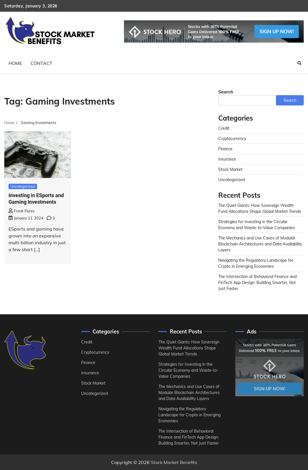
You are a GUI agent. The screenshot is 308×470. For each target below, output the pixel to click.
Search (225, 92)
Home (15, 63)
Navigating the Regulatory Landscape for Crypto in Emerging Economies (189, 414)
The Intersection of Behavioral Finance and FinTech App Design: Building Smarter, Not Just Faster (257, 282)
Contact (41, 63)
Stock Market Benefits (174, 462)
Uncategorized (23, 186)
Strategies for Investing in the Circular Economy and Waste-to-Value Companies (188, 370)
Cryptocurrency (232, 138)
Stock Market (230, 169)
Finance (225, 148)
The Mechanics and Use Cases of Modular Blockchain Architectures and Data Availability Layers (260, 243)
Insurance (227, 159)
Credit (223, 128)
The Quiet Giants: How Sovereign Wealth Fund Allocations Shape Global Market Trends (188, 347)
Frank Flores (21, 211)
